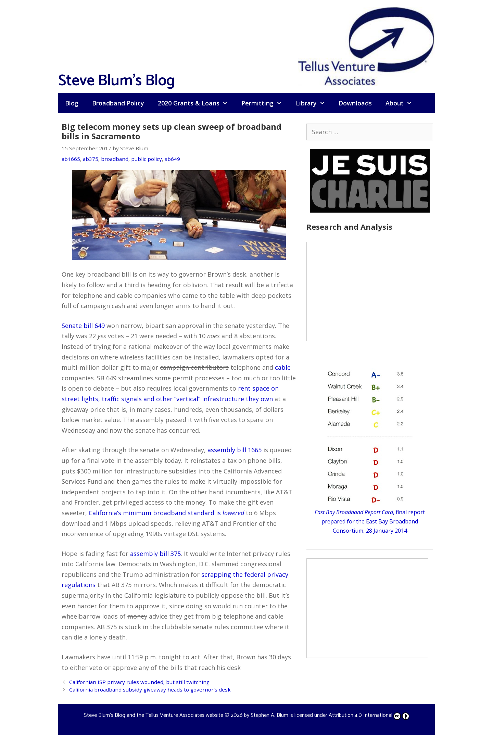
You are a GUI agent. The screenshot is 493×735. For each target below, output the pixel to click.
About (402, 103)
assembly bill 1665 (234, 450)
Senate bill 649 (83, 325)
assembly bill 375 (155, 553)
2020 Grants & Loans (196, 103)
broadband (114, 158)
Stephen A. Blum (269, 715)
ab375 (90, 158)
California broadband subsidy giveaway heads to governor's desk (150, 689)
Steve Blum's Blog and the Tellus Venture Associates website (153, 715)
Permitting (265, 103)
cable (283, 367)
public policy (146, 158)
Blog (71, 103)
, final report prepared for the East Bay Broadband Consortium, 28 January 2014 (370, 521)
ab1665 (71, 158)
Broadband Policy (118, 103)
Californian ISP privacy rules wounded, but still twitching (139, 682)
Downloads (355, 103)
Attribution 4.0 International (369, 715)
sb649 (172, 158)
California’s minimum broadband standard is (166, 513)
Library (314, 103)
